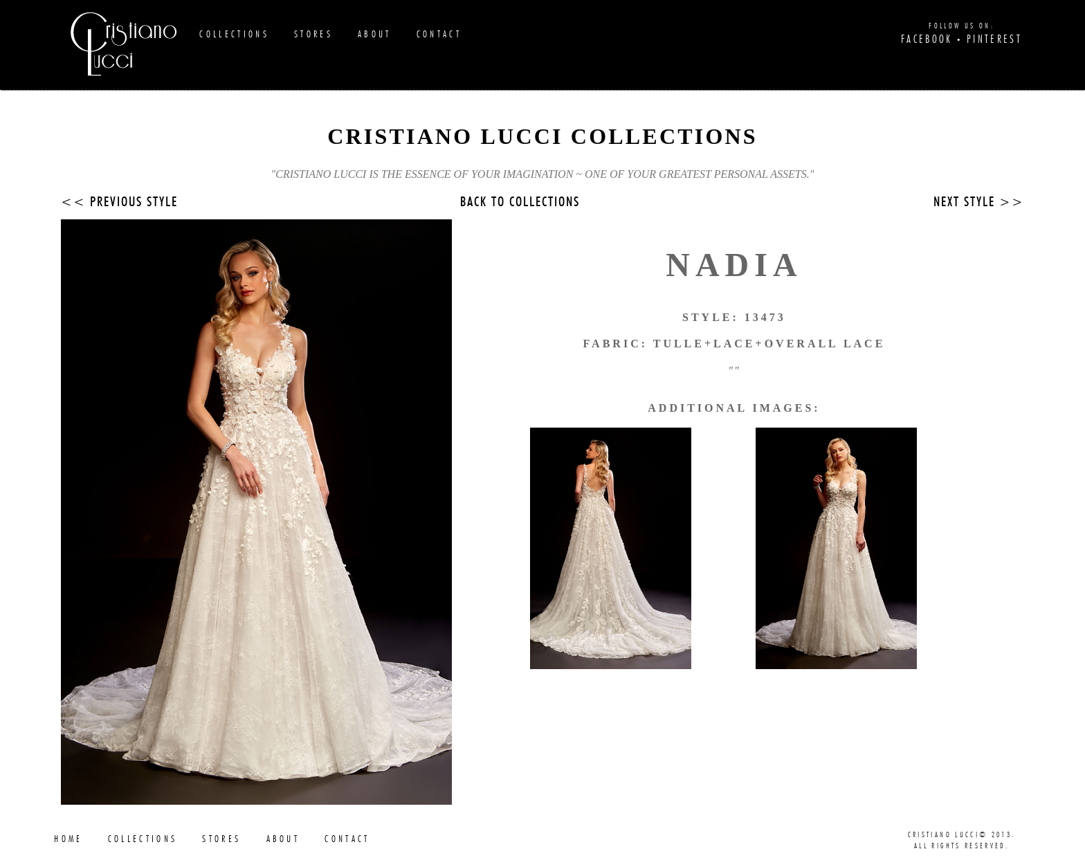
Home (68, 839)
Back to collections (520, 202)
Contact (439, 34)
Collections (234, 34)
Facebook (927, 39)
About (375, 34)
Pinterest (994, 39)
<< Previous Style (119, 202)
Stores (313, 34)
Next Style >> (978, 202)
